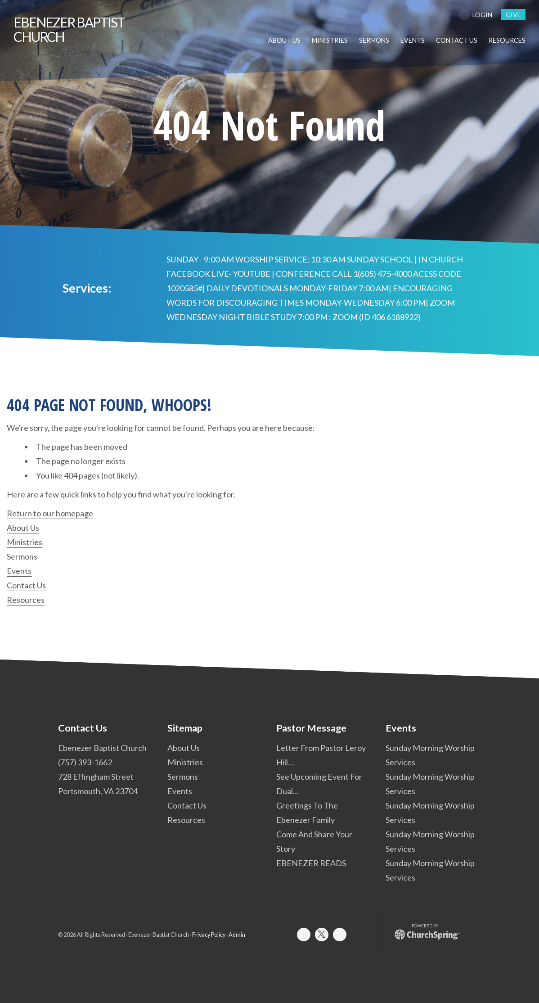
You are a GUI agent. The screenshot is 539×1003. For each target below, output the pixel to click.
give (513, 14)
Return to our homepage (50, 513)
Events (19, 571)
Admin (237, 934)
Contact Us (26, 585)
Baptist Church (69, 29)
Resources (26, 600)
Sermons (22, 556)
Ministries (24, 542)
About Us (23, 528)
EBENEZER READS (311, 863)
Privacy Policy (208, 934)
